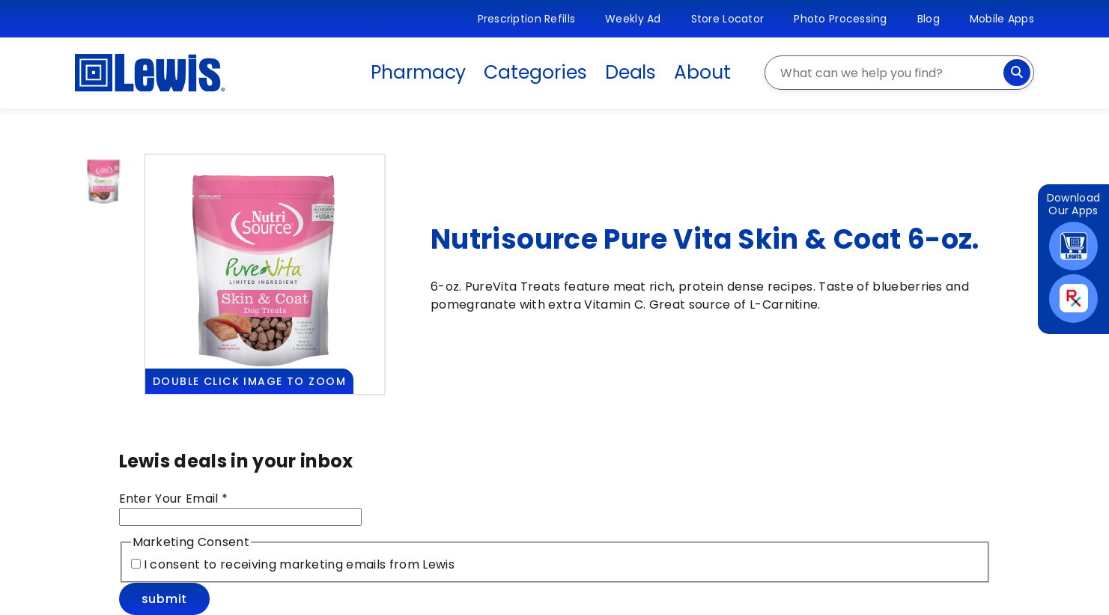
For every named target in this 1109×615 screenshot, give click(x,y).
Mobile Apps (1002, 18)
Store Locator (728, 18)
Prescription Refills (527, 18)
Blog (928, 18)
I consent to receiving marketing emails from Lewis (298, 564)
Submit (165, 599)
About (702, 72)
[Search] (1016, 72)
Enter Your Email (173, 498)
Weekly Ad (633, 18)
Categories (535, 72)
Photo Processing (840, 18)
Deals (631, 72)
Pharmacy (418, 72)
